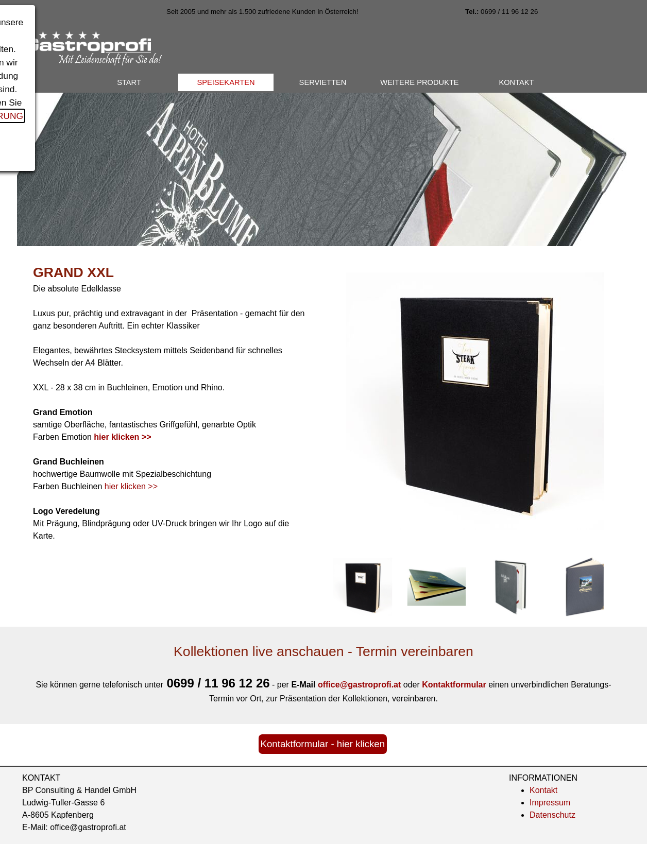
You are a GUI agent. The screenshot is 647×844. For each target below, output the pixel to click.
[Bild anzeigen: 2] (437, 587)
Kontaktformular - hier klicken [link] (323, 743)
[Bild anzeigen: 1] (363, 587)
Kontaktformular (454, 684)
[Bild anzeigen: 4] (585, 587)
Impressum (550, 802)
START (129, 82)
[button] (360, 684)
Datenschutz (552, 815)
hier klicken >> (131, 486)
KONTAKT (516, 82)
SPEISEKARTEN (225, 82)
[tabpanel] (297, 11)
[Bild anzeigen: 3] (511, 587)
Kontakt (543, 790)
